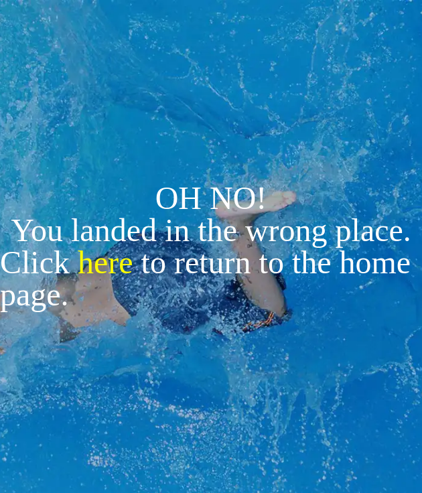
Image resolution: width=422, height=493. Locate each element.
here (105, 262)
